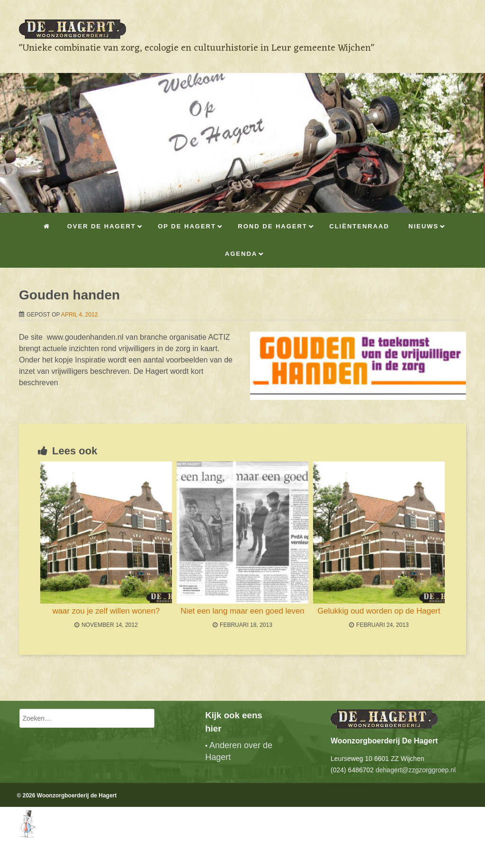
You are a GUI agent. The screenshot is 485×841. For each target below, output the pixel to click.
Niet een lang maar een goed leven (242, 610)
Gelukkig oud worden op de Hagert (378, 610)
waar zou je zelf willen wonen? (106, 610)
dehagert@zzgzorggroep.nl (416, 770)
